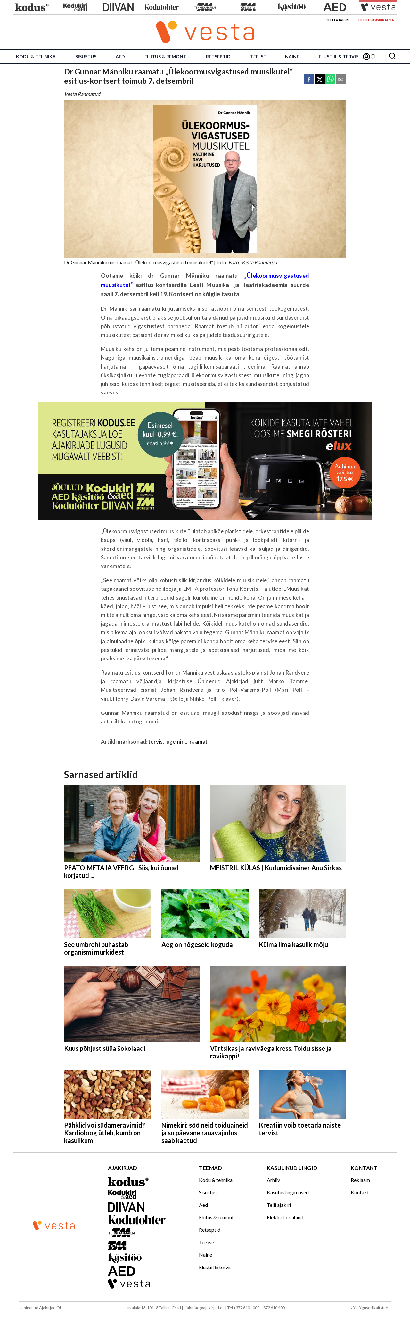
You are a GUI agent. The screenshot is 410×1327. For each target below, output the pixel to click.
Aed (120, 56)
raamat (199, 741)
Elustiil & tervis (338, 56)
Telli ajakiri (337, 20)
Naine (292, 56)
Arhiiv (273, 1180)
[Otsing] (392, 56)
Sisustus (85, 56)
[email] (341, 79)
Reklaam (360, 1180)
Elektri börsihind (285, 1217)
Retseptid (218, 56)
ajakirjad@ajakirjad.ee (204, 1307)
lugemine (176, 741)
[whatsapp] (330, 79)
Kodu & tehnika (36, 56)
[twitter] (320, 79)
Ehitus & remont (165, 56)
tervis (155, 741)
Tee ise (258, 56)
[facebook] (309, 79)
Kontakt (360, 1192)
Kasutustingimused (288, 1192)
